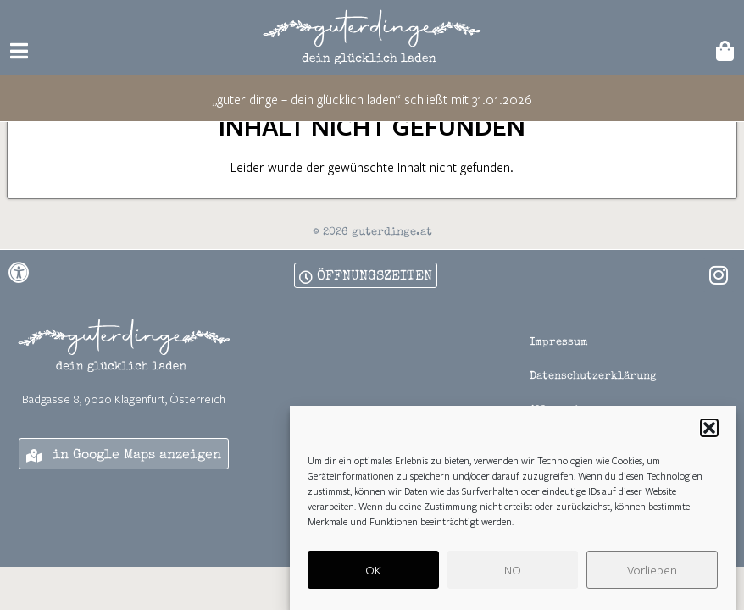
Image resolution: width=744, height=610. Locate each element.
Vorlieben (652, 573)
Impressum (559, 374)
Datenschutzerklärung (593, 408)
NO (512, 573)
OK (373, 573)
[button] (709, 432)
